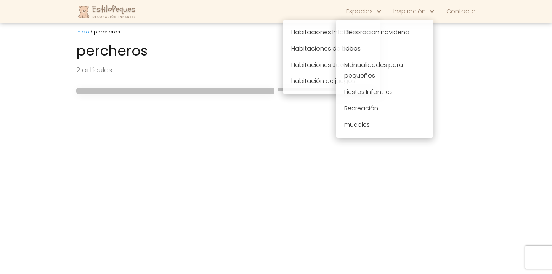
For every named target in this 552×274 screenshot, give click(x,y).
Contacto (461, 11)
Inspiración (409, 11)
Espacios (359, 11)
